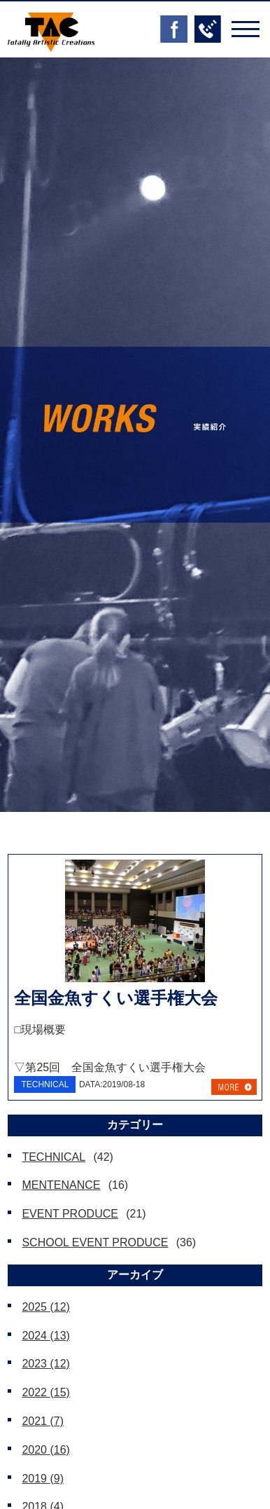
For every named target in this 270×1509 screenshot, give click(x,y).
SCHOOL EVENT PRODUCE (95, 1242)
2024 (46, 1336)
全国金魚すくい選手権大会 (116, 997)
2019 (43, 1478)
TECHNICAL (53, 1157)
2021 (43, 1421)
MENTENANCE (61, 1185)
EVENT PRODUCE (70, 1214)
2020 (46, 1450)
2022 (46, 1392)
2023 (46, 1364)
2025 (46, 1307)
